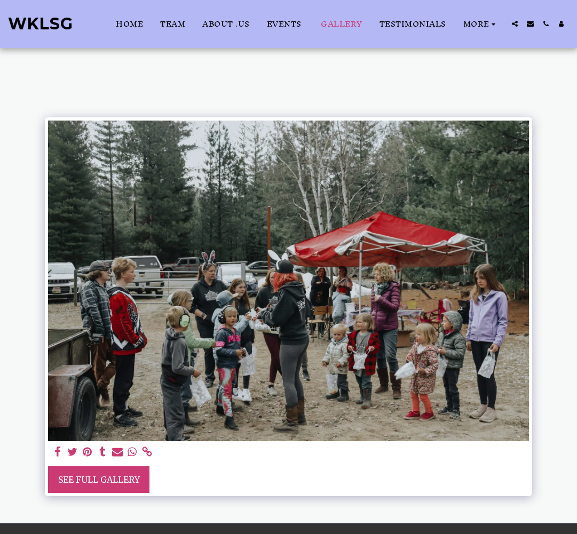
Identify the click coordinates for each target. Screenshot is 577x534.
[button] (515, 23)
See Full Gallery (99, 479)
